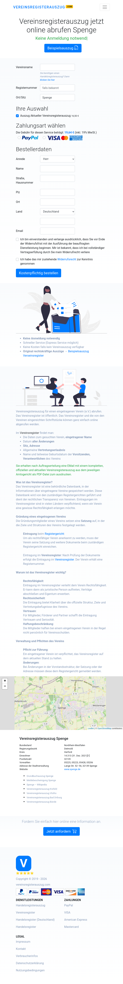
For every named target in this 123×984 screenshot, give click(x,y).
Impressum (23, 941)
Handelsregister (26, 927)
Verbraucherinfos (27, 956)
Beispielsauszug (62, 47)
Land (19, 211)
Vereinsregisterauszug (39, 7)
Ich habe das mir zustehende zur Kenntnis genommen (56, 261)
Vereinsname (24, 67)
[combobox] (57, 67)
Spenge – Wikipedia (37, 784)
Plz (18, 192)
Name (20, 168)
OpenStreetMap (104, 728)
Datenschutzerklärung (30, 963)
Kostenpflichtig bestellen (38, 273)
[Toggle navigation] (105, 7)
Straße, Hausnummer (24, 180)
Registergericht (69, 533)
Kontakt (21, 949)
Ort (18, 202)
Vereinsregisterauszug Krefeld (42, 789)
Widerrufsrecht (66, 259)
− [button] (5, 686)
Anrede (20, 159)
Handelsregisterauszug (51, 76)
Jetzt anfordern (61, 846)
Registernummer (26, 87)
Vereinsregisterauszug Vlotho (41, 793)
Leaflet (91, 728)
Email (19, 231)
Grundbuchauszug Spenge (40, 776)
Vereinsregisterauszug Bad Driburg (44, 797)
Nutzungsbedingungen (30, 970)
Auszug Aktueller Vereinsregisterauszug (49, 115)
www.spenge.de (72, 769)
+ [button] (5, 681)
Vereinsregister (44, 433)
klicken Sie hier (47, 80)
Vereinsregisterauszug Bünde (41, 801)
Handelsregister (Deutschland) (35, 919)
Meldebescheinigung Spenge (41, 780)
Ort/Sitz (21, 97)
